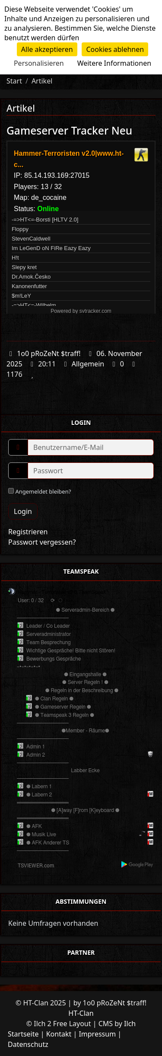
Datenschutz (28, 1044)
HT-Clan (80, 1013)
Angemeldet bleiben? (39, 491)
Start (14, 81)
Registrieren (28, 531)
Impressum (97, 1034)
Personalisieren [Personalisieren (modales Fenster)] (39, 63)
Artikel (42, 81)
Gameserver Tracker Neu (69, 130)
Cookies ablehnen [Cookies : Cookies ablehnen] (115, 49)
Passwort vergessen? (42, 542)
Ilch (130, 1023)
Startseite (23, 1034)
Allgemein (88, 364)
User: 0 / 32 (31, 600)
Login (23, 511)
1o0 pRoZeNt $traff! (48, 353)
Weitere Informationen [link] (114, 63)
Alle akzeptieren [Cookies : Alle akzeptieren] (47, 49)
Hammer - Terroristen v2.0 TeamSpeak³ (63, 592)
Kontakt (59, 1034)
